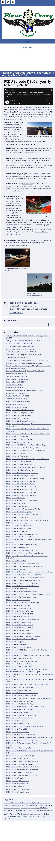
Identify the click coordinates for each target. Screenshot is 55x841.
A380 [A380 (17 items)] (12, 803)
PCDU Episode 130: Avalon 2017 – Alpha (20, 410)
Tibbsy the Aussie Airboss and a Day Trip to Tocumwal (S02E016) (28, 360)
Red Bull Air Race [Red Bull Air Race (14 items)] (28, 814)
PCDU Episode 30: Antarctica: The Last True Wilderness (25, 707)
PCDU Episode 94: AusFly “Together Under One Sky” (24, 515)
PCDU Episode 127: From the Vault (18, 418)
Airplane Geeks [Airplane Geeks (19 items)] (36, 803)
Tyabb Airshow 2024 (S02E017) (16, 357)
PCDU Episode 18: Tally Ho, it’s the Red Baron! (22, 740)
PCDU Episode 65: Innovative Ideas (18, 600)
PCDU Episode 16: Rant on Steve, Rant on (20, 748)
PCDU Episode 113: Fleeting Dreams (18, 462)
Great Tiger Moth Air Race (14, 225)
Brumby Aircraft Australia (32, 148)
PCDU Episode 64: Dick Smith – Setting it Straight (23, 603)
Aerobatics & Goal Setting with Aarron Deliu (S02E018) (24, 355)
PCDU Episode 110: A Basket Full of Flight (20, 470)
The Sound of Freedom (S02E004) (17, 396)
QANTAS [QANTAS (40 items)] (8, 813)
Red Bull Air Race (22, 189)
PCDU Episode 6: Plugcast (15, 778)
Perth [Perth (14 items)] (51, 810)
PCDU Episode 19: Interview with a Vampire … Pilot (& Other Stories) (29, 737)
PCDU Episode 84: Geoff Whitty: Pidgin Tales (21, 545)
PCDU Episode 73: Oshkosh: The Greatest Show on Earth (25, 578)
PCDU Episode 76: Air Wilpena (16, 569)
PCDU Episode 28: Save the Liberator (19, 712)
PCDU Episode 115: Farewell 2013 (17, 456)
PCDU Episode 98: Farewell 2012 (17, 503)
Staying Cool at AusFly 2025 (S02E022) (19, 343)
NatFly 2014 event (46, 110)
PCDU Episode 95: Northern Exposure (19, 512)
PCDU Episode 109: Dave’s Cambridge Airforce (22, 473)
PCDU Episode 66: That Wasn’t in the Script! (21, 597)
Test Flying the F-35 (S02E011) (16, 376)
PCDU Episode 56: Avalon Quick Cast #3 (19, 628)
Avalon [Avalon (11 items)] (19, 805)
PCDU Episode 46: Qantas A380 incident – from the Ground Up (27, 656)
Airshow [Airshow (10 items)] (44, 803)
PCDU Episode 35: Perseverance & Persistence (22, 693)
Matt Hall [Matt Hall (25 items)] (44, 808)
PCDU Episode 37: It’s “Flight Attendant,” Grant (22, 687)
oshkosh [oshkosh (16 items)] (24, 810)
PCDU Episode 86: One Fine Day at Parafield (21, 537)
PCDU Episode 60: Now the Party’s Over (19, 616)
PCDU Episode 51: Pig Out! (15, 642)
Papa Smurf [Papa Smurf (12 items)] (47, 810)
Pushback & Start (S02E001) (15, 404)
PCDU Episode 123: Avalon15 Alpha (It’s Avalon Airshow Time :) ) (28, 434)
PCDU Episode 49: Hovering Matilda (18, 647)
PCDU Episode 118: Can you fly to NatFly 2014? (22, 448)
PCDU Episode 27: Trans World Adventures (21, 715)
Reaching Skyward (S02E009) (16, 382)
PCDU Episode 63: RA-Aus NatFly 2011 (19, 608)
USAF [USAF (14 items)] (31, 817)
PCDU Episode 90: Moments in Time (18, 526)
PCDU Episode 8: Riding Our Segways (19, 772)
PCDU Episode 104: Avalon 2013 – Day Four (21, 487)
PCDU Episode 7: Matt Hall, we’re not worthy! (21, 775)
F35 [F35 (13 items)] (22, 808)
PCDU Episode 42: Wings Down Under (19, 667)
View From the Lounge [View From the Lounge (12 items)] (44, 817)
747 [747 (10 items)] (7, 803)
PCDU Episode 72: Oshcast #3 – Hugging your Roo (23, 580)
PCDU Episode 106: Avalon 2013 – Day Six (20, 481)
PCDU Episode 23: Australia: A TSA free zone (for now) (24, 726)
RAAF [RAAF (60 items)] (19, 813)
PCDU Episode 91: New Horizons (17, 523)
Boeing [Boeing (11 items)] (46, 805)
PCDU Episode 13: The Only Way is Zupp (20, 758)
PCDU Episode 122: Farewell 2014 (17, 437)
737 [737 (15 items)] (5, 803)
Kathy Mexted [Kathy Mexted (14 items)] (32, 808)
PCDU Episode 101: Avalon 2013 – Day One (21, 495)
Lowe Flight (27, 158)
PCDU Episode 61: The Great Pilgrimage (19, 614)
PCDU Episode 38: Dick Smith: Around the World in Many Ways (27, 684)
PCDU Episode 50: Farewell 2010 (17, 644)
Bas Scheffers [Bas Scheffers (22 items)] (39, 805)
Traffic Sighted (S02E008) (14, 385)
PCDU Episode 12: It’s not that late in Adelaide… (22, 761)
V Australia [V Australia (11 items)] (35, 816)
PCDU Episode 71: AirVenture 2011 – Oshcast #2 (22, 583)
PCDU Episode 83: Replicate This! (17, 547)
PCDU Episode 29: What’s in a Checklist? (20, 709)
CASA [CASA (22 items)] (50, 805)
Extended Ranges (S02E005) (15, 393)
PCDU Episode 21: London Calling (17, 732)
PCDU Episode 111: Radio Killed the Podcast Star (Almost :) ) (26, 467)
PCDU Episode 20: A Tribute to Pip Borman (21, 735)
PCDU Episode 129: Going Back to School (20, 413)
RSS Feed (13, 308)
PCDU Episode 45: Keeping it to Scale (19, 658)
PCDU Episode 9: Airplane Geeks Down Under (22, 770)
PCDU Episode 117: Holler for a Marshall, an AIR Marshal (25, 450)
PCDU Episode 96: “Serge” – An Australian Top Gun (23, 509)
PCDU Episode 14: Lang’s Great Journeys (20, 756)
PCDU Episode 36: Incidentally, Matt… (19, 690)
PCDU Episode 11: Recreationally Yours (19, 764)
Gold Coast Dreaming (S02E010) (17, 379)
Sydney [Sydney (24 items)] (47, 814)
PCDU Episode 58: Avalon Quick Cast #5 (19, 622)
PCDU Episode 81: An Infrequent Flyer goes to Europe (24, 553)
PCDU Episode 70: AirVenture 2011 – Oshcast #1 (22, 586)
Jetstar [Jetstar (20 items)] (25, 808)
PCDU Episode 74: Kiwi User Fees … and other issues (24, 575)
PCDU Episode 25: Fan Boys (15, 721)
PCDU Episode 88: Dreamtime (16, 531)
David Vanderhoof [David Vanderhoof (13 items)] (9, 808)
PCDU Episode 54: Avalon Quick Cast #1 (19, 633)
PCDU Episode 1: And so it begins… (18, 792)
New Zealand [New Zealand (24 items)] (16, 810)
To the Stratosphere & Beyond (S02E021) (20, 346)
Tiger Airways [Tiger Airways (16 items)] (12, 817)
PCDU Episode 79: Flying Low (16, 561)
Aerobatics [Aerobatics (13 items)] (17, 803)
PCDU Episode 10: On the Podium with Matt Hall (22, 767)
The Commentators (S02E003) (16, 399)
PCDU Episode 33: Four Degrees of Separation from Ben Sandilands (29, 698)
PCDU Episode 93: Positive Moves (17, 517)
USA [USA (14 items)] (28, 817)
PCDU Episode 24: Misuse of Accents (18, 723)
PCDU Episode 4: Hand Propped (17, 784)
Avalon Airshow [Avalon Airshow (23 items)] (28, 805)
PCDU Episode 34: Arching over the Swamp (21, 696)
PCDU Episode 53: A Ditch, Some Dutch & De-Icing (23, 636)
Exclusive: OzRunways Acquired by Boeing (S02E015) (24, 363)
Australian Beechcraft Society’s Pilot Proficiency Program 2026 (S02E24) (27, 74)
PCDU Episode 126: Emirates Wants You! (20, 421)
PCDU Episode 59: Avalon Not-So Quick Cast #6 (22, 619)
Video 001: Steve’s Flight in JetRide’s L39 (19, 605)
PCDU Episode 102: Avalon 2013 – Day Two (21, 492)
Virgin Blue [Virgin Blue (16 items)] (7, 819)
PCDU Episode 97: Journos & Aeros (18, 506)
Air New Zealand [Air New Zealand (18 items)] (25, 803)
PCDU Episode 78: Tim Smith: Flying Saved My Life (23, 564)
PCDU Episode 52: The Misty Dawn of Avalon (21, 639)
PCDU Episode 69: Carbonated (16, 589)
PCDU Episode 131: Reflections (16, 407)
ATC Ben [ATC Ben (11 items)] (11, 805)
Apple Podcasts (16, 312)
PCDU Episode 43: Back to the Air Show (19, 664)
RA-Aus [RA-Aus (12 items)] (14, 814)
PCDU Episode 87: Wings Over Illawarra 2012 (21, 534)
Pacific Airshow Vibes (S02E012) (17, 374)
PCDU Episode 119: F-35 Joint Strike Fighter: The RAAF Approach (28, 445)
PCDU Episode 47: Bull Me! (15, 653)
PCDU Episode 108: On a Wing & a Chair (20, 476)
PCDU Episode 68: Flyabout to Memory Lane (21, 591)
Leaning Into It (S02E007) (14, 388)
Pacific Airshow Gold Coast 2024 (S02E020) (20, 349)
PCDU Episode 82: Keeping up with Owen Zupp (22, 550)
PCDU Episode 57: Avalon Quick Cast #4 (19, 625)
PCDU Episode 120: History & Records (19, 442)
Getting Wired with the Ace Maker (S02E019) (21, 352)
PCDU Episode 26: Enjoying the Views (19, 718)
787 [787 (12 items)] (9, 803)
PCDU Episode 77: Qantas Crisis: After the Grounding (24, 566)
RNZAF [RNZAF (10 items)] (42, 814)
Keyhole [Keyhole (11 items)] (38, 808)
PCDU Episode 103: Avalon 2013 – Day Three (21, 489)
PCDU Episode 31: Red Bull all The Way (19, 704)
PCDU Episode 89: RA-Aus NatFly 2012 (19, 529)
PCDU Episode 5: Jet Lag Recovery (17, 781)
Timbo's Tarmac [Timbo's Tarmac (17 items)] (21, 817)
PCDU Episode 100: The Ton (15, 498)
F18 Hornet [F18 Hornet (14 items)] (17, 808)
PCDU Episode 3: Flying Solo (15, 786)
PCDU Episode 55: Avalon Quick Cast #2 (19, 630)
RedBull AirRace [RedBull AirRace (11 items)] (36, 814)
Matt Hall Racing (27, 184)
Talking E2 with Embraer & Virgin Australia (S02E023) (24, 341)
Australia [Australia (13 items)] (15, 805)
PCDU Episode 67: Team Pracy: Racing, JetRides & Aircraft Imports (28, 594)
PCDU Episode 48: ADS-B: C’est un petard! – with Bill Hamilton (27, 650)
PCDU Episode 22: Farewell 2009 (17, 729)
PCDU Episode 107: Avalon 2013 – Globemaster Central (25, 478)
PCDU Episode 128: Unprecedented (18, 415)
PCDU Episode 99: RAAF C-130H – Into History (22, 501)
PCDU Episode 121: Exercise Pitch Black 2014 (21, 439)
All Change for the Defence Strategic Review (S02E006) (24, 390)
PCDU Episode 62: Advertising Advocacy (19, 611)
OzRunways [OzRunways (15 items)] (40, 810)
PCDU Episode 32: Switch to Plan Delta (19, 701)
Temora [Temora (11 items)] (5, 816)
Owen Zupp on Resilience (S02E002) (18, 401)
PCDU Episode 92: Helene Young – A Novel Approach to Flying (27, 520)
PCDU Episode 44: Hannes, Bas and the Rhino (22, 661)
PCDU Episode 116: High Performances (19, 453)
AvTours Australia (33, 174)
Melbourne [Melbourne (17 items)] (7, 810)
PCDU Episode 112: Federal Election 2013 (20, 464)
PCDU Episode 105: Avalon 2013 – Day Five (21, 484)
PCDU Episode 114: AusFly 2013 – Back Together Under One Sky (28, 459)
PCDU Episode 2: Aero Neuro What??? (19, 789)
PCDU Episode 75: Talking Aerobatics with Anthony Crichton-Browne (29, 572)
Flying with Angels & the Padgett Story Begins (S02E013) (25, 371)
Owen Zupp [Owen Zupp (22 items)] (32, 810)
